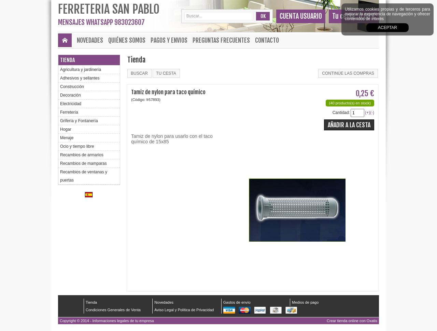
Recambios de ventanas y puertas (83, 176)
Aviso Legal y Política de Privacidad (184, 310)
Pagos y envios (169, 40)
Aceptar (387, 27)
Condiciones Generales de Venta (113, 310)
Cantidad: (341, 112)
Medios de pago (305, 302)
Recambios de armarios (81, 155)
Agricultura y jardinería (80, 69)
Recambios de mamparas (83, 163)
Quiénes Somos (126, 40)
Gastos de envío (237, 302)
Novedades (90, 40)
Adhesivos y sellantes (79, 78)
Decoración (70, 95)
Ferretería (69, 112)
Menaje (66, 137)
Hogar (65, 129)
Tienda (67, 60)
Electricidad (70, 103)
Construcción (72, 86)
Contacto (267, 40)
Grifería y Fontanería (79, 120)
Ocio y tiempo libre (77, 146)
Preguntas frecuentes (221, 40)
